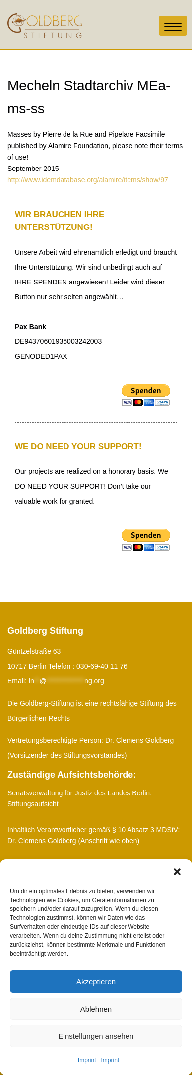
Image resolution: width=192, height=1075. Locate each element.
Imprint (87, 1060)
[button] (177, 872)
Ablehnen (96, 1009)
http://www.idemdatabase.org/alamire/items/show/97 (87, 180)
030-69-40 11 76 (102, 666)
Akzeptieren (96, 981)
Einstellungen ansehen (96, 1036)
